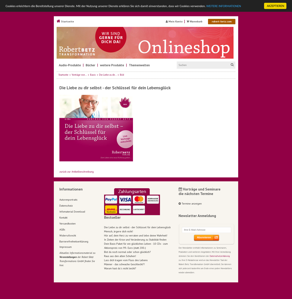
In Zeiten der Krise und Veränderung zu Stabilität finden (135, 239)
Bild (122, 74)
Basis (93, 74)
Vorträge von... (79, 74)
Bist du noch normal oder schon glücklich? (127, 252)
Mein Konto (174, 21)
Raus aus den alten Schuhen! (120, 256)
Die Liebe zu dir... (108, 74)
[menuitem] (70, 65)
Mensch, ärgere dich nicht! (118, 231)
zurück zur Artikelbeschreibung (76, 171)
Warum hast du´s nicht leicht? (120, 268)
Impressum (65, 247)
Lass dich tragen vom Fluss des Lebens (126, 260)
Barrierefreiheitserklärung (73, 241)
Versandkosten (67, 223)
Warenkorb (195, 21)
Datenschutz (66, 205)
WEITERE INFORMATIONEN (223, 6)
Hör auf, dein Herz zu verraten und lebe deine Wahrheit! (135, 235)
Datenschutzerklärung (220, 256)
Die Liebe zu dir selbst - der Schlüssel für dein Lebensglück (137, 227)
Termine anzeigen (190, 203)
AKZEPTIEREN (275, 6)
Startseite (65, 21)
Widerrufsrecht (67, 235)
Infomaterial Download (72, 211)
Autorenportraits (68, 199)
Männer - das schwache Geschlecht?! (124, 264)
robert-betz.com (222, 21)
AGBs (62, 229)
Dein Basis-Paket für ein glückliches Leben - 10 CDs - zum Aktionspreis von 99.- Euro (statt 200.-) (136, 246)
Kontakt (63, 217)
